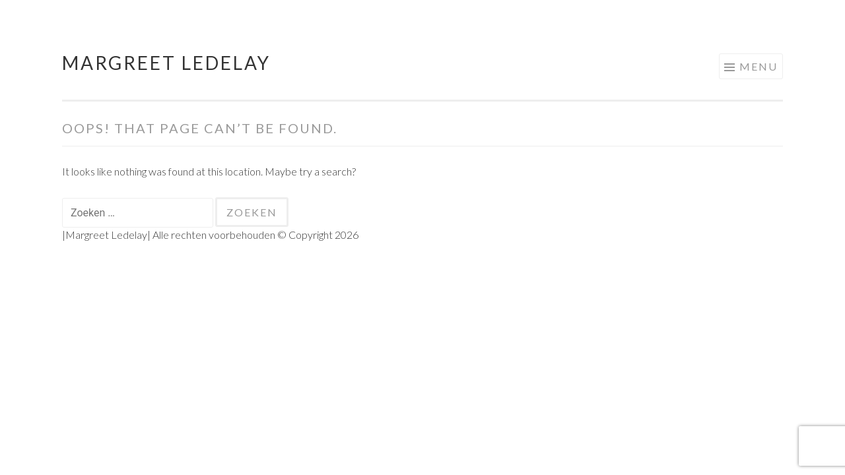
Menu (758, 66)
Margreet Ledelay (166, 62)
